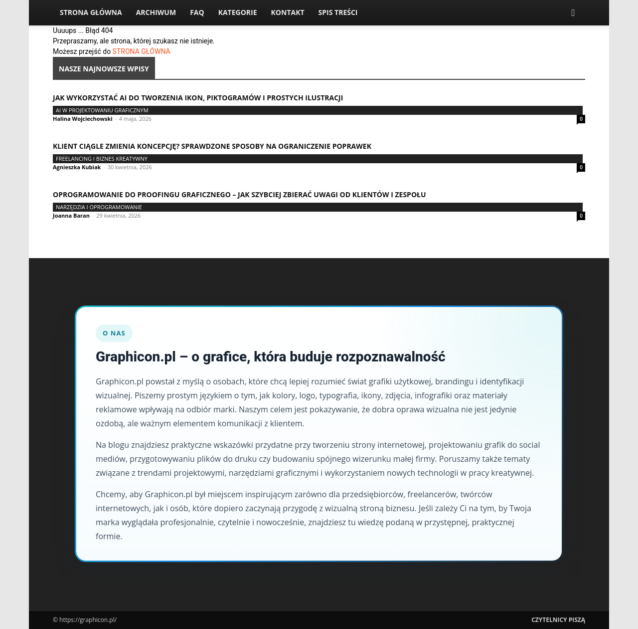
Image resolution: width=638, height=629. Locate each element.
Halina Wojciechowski (83, 118)
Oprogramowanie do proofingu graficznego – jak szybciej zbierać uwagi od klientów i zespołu (239, 194)
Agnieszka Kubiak (77, 167)
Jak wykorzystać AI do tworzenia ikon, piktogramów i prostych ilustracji (198, 97)
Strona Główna (91, 12)
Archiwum (156, 12)
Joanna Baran (71, 215)
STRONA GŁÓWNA (141, 51)
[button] (573, 13)
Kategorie (237, 12)
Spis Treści (338, 12)
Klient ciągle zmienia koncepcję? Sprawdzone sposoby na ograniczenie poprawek (212, 146)
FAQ (197, 12)
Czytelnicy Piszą (558, 620)
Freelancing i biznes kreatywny (102, 158)
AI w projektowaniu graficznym (102, 110)
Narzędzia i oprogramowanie (99, 207)
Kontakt (288, 12)
